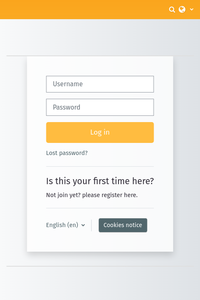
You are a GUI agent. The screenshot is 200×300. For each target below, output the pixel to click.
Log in (100, 132)
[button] (172, 9)
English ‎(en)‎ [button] (62, 225)
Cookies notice (123, 225)
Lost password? (67, 153)
